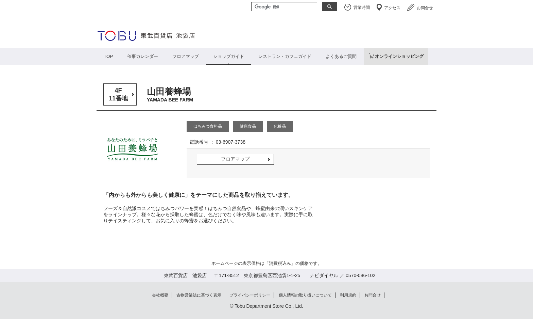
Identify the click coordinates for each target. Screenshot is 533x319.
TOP (108, 56)
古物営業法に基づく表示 (198, 295)
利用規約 (348, 295)
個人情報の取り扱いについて (305, 295)
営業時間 (362, 7)
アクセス (392, 7)
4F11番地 (118, 94)
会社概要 (160, 295)
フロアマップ (185, 56)
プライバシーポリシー (249, 295)
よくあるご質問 (341, 56)
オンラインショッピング (399, 56)
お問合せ (425, 7)
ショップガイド (228, 56)
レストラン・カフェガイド (284, 56)
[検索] (283, 7)
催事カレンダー (142, 56)
